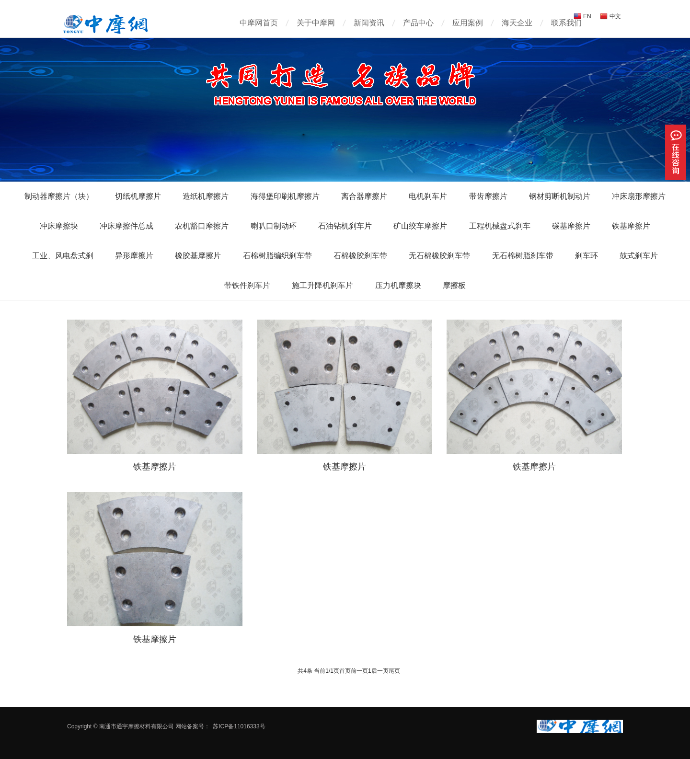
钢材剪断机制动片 (559, 196)
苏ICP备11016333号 (239, 726)
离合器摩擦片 (364, 196)
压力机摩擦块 (398, 285)
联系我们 (566, 23)
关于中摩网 (316, 23)
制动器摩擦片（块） (58, 196)
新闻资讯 (369, 23)
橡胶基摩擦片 (198, 256)
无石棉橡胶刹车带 (439, 256)
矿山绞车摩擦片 (420, 226)
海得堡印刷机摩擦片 (285, 196)
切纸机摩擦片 (138, 196)
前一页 (359, 670)
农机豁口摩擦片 (202, 226)
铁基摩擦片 (631, 226)
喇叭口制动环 (274, 226)
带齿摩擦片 (488, 196)
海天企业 (517, 23)
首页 (345, 670)
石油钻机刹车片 (345, 226)
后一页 (380, 670)
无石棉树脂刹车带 (522, 256)
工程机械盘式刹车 (499, 226)
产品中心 (418, 23)
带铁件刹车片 (247, 285)
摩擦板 (454, 285)
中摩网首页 (259, 23)
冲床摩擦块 (59, 226)
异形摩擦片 (134, 256)
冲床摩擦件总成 (126, 226)
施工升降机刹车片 (322, 285)
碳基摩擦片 (571, 226)
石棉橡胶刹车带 (360, 256)
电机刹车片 (428, 196)
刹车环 (586, 256)
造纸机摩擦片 (206, 196)
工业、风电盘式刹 (62, 256)
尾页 (394, 670)
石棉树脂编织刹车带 (277, 256)
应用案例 (467, 23)
